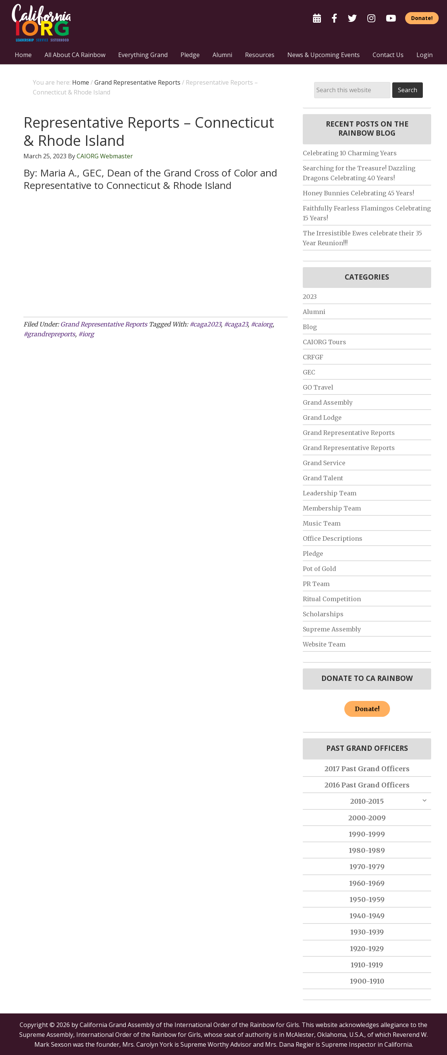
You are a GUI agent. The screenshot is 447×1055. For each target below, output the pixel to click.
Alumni (314, 312)
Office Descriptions (332, 538)
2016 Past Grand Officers (367, 785)
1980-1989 (367, 850)
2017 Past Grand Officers (367, 768)
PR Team (316, 584)
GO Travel (318, 387)
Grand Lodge (322, 417)
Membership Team (332, 508)
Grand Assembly (328, 402)
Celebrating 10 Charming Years (350, 153)
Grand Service (324, 463)
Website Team (324, 644)
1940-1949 (367, 915)
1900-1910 (367, 981)
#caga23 (236, 324)
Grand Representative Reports (103, 324)
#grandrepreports (49, 334)
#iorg (86, 334)
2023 (310, 296)
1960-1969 (367, 883)
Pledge (313, 553)
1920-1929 (367, 948)
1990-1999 (367, 834)
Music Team (322, 523)
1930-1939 (367, 932)
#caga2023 (205, 324)
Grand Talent (323, 478)
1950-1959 (367, 899)
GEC (309, 372)
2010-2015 (367, 801)
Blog (310, 327)
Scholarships (323, 614)
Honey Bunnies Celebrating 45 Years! (358, 193)
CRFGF (313, 357)
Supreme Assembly (332, 629)
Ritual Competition (332, 599)
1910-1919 (367, 965)
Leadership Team (329, 493)
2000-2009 (367, 818)
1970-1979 (367, 866)
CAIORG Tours (324, 342)
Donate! (367, 709)
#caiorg (262, 324)
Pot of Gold (319, 568)
